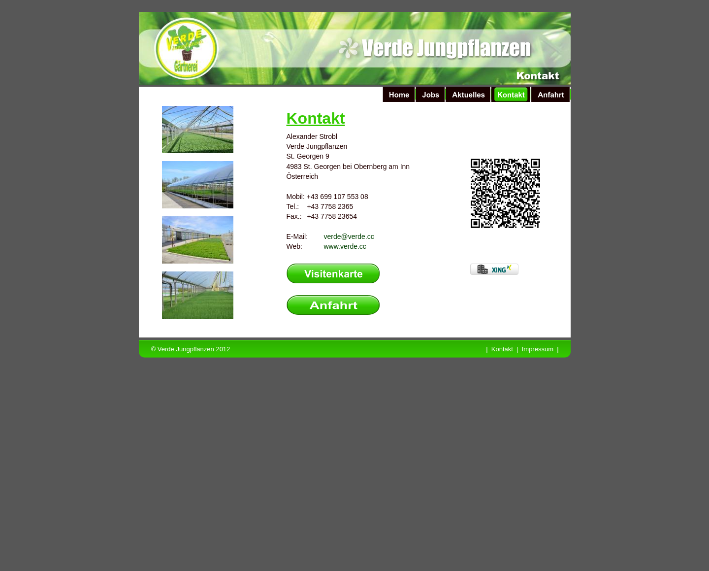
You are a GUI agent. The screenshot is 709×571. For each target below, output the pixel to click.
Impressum (537, 349)
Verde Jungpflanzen (186, 349)
